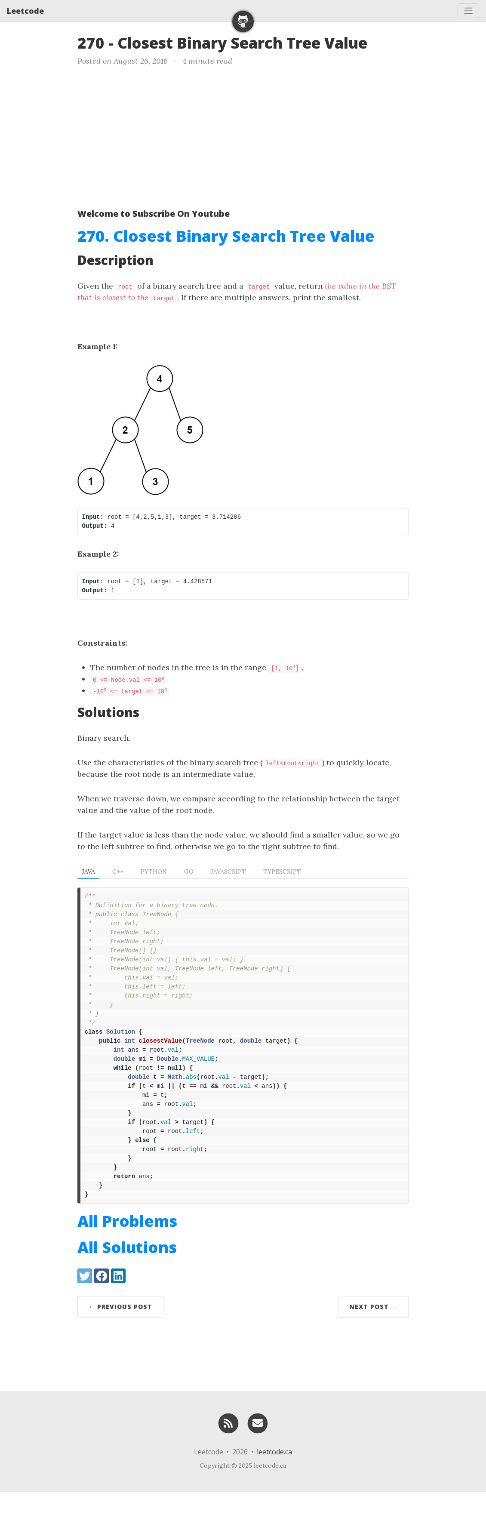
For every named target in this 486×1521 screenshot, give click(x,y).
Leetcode (25, 11)
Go (189, 871)
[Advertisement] (243, 135)
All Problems (127, 1250)
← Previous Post (120, 1336)
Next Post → (373, 1336)
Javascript (228, 871)
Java (88, 871)
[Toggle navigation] (468, 10)
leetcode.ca (274, 1481)
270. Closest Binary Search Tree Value (226, 235)
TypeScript (282, 871)
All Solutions (127, 1276)
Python (154, 871)
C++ (117, 871)
